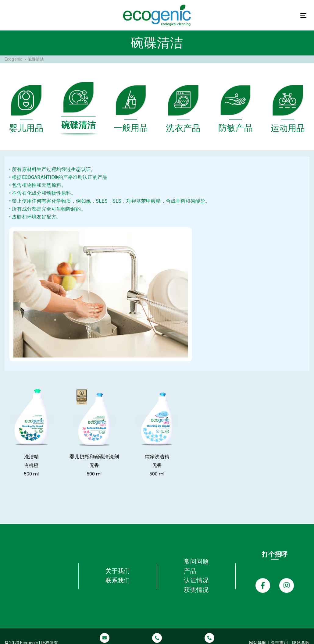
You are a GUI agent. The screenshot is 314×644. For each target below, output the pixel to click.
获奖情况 (196, 583)
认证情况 (196, 573)
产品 (190, 564)
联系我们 (117, 573)
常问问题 (196, 554)
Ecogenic (13, 59)
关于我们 (117, 564)
